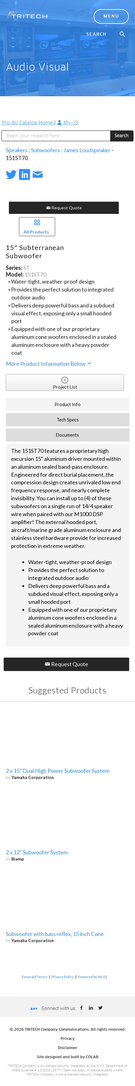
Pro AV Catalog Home (28, 122)
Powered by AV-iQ (92, 976)
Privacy (68, 1039)
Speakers (17, 150)
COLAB (92, 1057)
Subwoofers (45, 150)
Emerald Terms (34, 976)
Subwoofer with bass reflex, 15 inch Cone (55, 933)
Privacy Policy (62, 976)
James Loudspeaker (87, 150)
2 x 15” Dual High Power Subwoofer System (57, 770)
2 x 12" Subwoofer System (37, 852)
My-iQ (67, 122)
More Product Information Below (49, 363)
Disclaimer (67, 1048)
